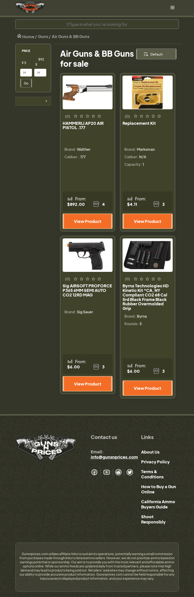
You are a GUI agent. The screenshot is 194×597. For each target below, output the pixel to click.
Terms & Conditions (152, 474)
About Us (150, 451)
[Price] (29, 62)
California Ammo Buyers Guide (158, 504)
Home (25, 36)
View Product (87, 221)
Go (26, 83)
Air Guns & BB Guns (70, 36)
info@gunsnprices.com (114, 456)
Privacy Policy (155, 461)
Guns (43, 36)
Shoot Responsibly (153, 519)
